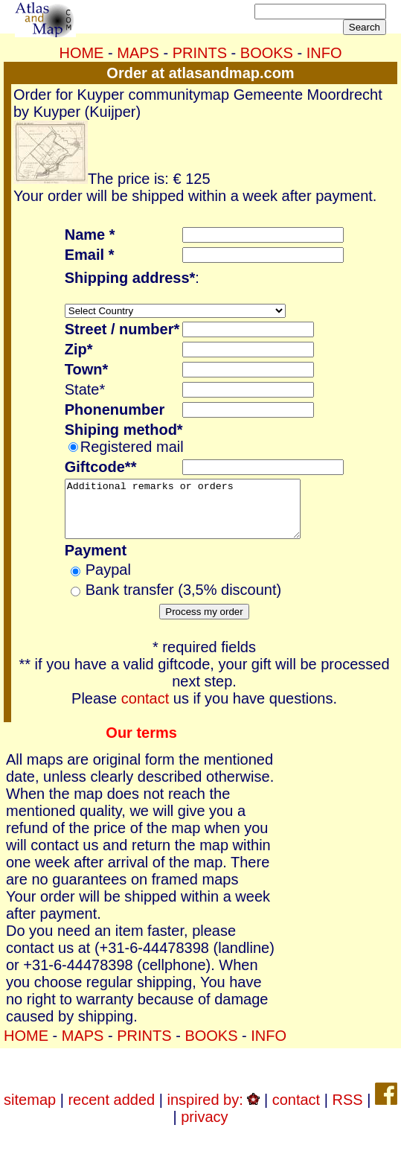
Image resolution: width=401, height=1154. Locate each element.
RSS (347, 1111)
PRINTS (200, 53)
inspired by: (213, 1111)
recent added (111, 1111)
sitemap (30, 1111)
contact (145, 709)
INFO (324, 53)
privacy (204, 1128)
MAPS (138, 53)
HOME (81, 53)
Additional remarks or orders (196, 514)
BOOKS (266, 53)
